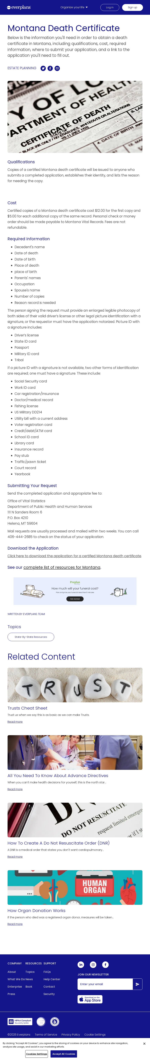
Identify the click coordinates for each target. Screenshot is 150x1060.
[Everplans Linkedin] (81, 967)
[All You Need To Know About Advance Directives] (75, 763)
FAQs (47, 972)
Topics (30, 972)
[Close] (144, 1046)
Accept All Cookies (63, 1056)
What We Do (16, 979)
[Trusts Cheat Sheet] (75, 696)
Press (11, 994)
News (29, 979)
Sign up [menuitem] (132, 7)
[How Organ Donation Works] (75, 898)
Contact (49, 987)
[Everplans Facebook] (105, 967)
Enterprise (15, 987)
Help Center (52, 979)
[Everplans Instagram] (93, 967)
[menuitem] (75, 7)
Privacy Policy (71, 1035)
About (12, 972)
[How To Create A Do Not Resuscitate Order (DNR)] (75, 831)
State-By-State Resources (31, 637)
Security (49, 994)
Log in (110, 7)
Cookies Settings (36, 1056)
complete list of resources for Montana (62, 567)
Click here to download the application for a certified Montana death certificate (74, 556)
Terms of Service (46, 1035)
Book (28, 987)
